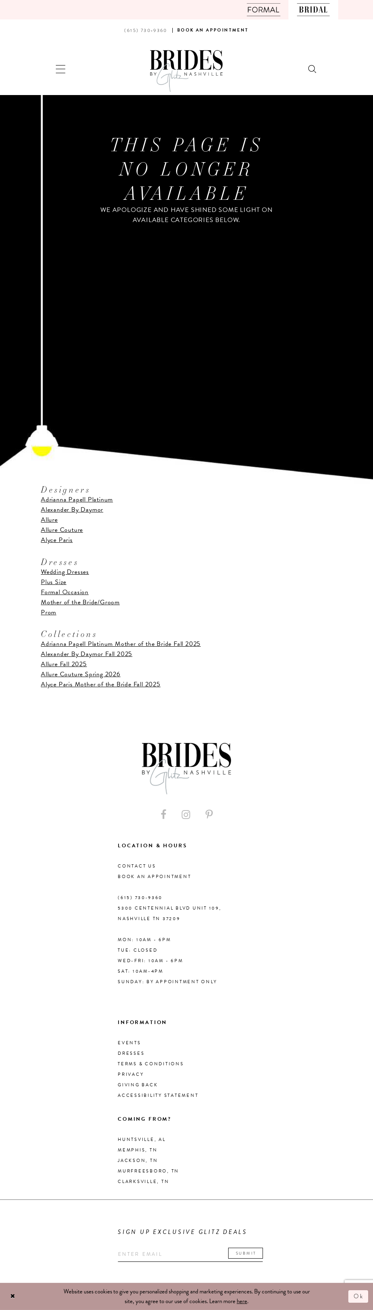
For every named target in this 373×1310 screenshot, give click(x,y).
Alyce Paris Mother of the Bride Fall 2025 (101, 684)
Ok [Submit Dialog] (359, 1296)
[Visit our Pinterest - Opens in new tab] (209, 814)
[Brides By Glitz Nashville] (186, 71)
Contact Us (137, 866)
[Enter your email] (190, 1254)
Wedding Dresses (65, 572)
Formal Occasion (65, 592)
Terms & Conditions (151, 1063)
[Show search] (312, 68)
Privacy (131, 1074)
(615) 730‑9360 (140, 897)
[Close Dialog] (13, 1296)
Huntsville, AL (142, 1139)
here (242, 1301)
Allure (49, 520)
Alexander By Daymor (72, 509)
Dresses (131, 1053)
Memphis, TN (137, 1150)
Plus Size (53, 582)
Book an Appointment (154, 876)
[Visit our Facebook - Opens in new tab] (163, 814)
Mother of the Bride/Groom (80, 602)
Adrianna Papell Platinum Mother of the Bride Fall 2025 (121, 644)
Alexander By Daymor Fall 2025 (86, 654)
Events (129, 1042)
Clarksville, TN (143, 1181)
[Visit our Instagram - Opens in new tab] (186, 814)
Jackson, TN (138, 1160)
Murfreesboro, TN (148, 1171)
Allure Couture (62, 530)
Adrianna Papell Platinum (77, 499)
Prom (48, 612)
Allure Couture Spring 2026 (81, 674)
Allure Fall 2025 (64, 664)
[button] (61, 68)
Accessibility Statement (158, 1095)
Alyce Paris (57, 540)
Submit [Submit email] (246, 1253)
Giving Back (138, 1084)
